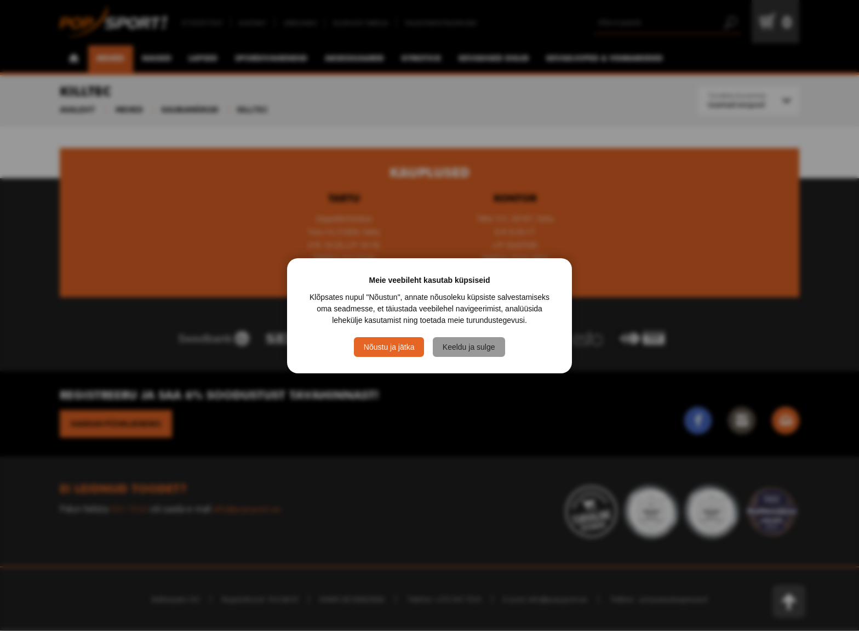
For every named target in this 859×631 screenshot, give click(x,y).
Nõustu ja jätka (389, 347)
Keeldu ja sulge (469, 347)
